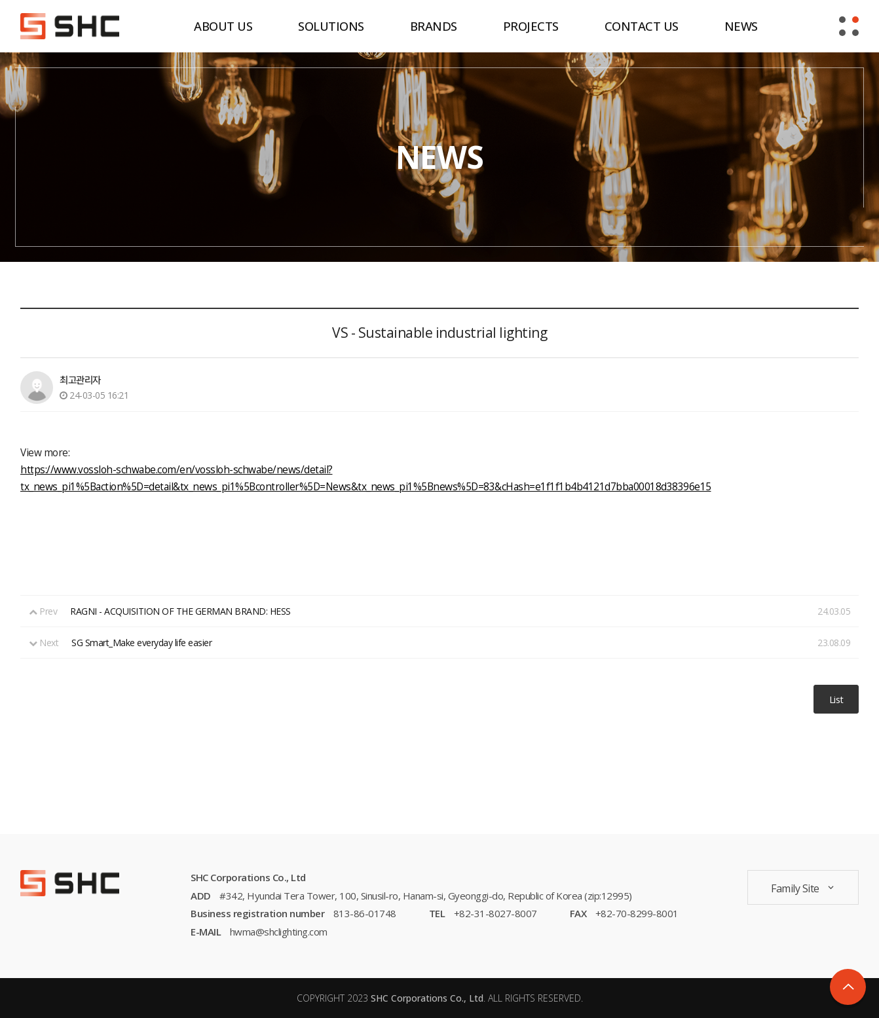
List (836, 699)
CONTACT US (642, 26)
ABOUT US (223, 26)
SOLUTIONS (331, 26)
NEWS (741, 26)
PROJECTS (531, 26)
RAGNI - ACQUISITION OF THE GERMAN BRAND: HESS (180, 611)
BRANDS (433, 26)
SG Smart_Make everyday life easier (141, 642)
